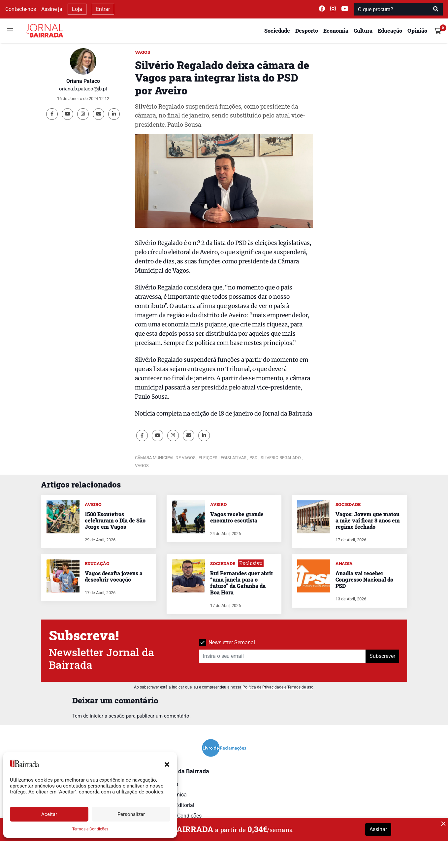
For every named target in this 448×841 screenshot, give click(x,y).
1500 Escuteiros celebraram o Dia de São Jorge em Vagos (115, 520)
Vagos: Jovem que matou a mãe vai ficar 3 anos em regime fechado (368, 520)
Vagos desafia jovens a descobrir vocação (114, 576)
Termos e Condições (90, 829)
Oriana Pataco (83, 81)
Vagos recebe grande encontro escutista (237, 517)
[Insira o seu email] (282, 656)
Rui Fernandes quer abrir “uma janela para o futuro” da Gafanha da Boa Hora (241, 583)
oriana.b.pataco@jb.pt (83, 89)
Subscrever (382, 656)
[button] (167, 763)
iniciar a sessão (107, 716)
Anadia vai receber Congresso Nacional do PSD (364, 579)
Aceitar (49, 814)
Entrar (103, 9)
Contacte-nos (20, 9)
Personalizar (131, 814)
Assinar (378, 829)
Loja (77, 9)
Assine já (51, 9)
